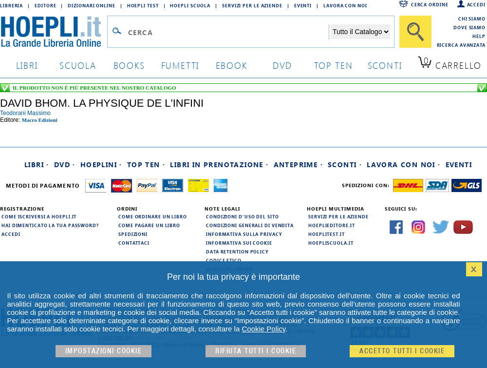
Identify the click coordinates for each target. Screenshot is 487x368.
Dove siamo (469, 27)
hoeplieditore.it (331, 225)
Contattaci (134, 243)
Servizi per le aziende (252, 5)
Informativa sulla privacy (244, 234)
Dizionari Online (91, 5)
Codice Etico (224, 260)
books (129, 65)
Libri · (36, 164)
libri (27, 65)
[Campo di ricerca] (228, 32)
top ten (333, 65)
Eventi (303, 5)
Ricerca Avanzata (461, 45)
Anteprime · (298, 164)
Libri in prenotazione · (219, 164)
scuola (77, 65)
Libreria (11, 5)
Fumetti (180, 65)
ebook (231, 65)
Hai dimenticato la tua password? (50, 225)
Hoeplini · (101, 164)
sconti (385, 65)
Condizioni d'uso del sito (242, 216)
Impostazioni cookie (103, 351)
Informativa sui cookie (239, 243)
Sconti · (345, 164)
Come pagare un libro (149, 225)
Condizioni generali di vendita (250, 225)
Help (479, 36)
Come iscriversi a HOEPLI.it (38, 216)
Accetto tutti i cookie (402, 351)
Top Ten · (146, 164)
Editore (45, 5)
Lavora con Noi (345, 5)
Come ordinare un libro (152, 216)
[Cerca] (415, 32)
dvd (282, 65)
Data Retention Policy (237, 251)
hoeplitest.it (326, 234)
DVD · (64, 164)
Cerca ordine (430, 4)
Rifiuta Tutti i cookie (255, 351)
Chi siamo (472, 18)
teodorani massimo (25, 113)
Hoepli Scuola (190, 5)
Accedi (476, 4)
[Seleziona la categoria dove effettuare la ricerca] (360, 31)
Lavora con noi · (403, 164)
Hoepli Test (143, 5)
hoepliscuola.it (331, 243)
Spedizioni (133, 234)
